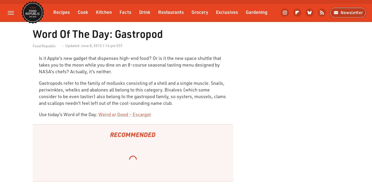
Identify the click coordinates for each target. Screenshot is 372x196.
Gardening (256, 12)
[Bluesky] (309, 12)
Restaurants (171, 12)
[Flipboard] (297, 12)
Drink (144, 12)
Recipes (61, 12)
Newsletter (348, 12)
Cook (83, 12)
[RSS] (322, 12)
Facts (125, 12)
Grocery (200, 12)
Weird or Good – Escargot (124, 114)
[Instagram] (285, 12)
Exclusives (227, 12)
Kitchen (104, 12)
